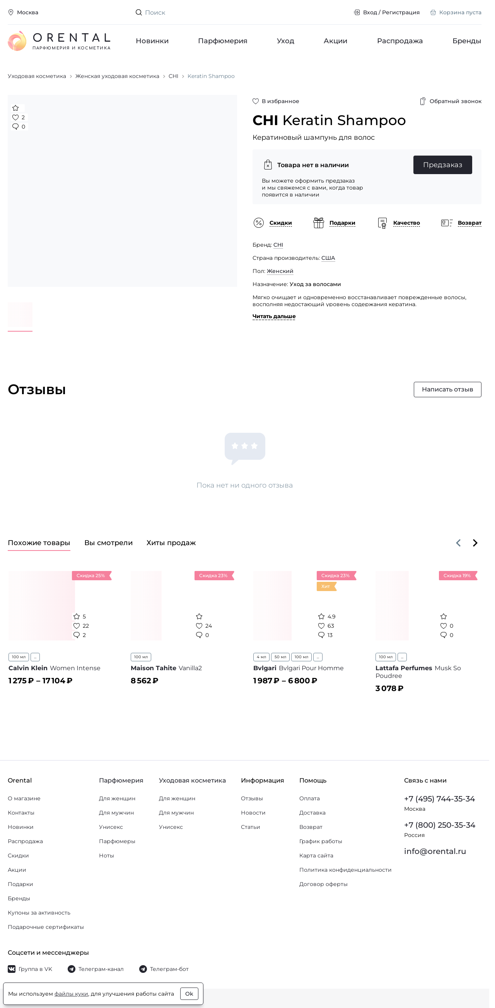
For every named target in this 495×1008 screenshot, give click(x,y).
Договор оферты (323, 884)
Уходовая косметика (192, 780)
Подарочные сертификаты (46, 926)
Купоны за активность (39, 912)
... (35, 656)
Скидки (18, 855)
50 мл (280, 656)
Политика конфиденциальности (345, 869)
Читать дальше (274, 316)
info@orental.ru (435, 851)
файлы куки (71, 993)
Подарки (20, 884)
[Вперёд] (475, 543)
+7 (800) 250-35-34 (439, 825)
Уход (286, 41)
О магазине (24, 798)
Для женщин (117, 798)
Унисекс (111, 826)
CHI (278, 244)
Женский (280, 271)
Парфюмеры (117, 841)
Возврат (311, 826)
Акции (336, 41)
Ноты (106, 855)
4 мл (261, 656)
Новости (253, 812)
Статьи (250, 826)
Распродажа (400, 41)
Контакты (21, 812)
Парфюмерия (223, 41)
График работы (320, 841)
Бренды (466, 41)
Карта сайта (316, 855)
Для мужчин (116, 812)
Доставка (312, 812)
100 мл (19, 656)
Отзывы (252, 798)
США (328, 257)
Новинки (152, 41)
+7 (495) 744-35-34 (439, 798)
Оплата (309, 798)
